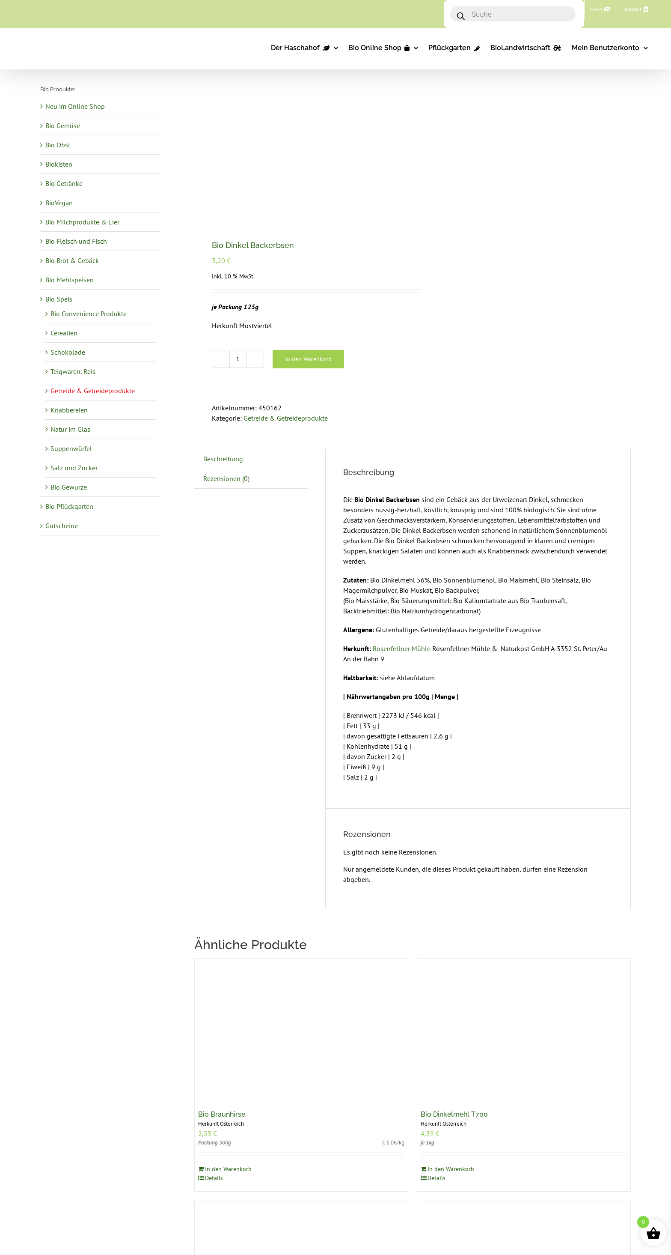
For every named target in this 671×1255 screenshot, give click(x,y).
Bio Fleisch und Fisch (76, 241)
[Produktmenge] (237, 359)
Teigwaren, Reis (72, 371)
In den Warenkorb (308, 359)
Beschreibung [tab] (223, 458)
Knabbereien (69, 410)
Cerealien (63, 333)
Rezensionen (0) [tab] (226, 478)
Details (214, 1178)
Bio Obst (57, 144)
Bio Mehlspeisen (69, 279)
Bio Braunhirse (221, 1114)
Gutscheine (61, 525)
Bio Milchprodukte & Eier (82, 222)
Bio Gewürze (68, 487)
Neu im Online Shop (75, 106)
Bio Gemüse (62, 125)
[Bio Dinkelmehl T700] (523, 1030)
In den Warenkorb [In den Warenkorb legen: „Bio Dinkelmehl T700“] (451, 1169)
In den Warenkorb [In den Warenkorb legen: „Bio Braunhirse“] (228, 1169)
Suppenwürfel (71, 448)
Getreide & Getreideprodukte (285, 418)
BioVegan (59, 202)
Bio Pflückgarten (69, 506)
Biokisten (58, 164)
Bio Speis (58, 299)
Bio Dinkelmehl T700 (454, 1114)
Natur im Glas (70, 429)
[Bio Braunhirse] (301, 1030)
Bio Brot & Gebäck (72, 260)
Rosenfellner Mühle (402, 648)
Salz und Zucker (74, 467)
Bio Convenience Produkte (88, 313)
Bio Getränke (64, 183)
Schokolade (67, 352)
